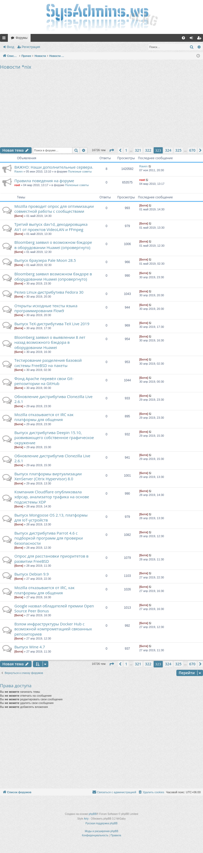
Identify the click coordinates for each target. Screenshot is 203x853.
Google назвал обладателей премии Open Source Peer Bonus (54, 608)
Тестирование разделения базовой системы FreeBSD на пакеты (48, 363)
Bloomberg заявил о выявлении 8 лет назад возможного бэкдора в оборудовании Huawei (49, 342)
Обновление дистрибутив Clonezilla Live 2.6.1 (52, 458)
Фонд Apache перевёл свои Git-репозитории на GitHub (44, 381)
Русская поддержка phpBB (101, 823)
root (17, 185)
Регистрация (31, 47)
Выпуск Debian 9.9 (31, 574)
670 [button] (192, 150)
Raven (18, 171)
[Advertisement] (101, 108)
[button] (111, 150)
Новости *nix (15, 66)
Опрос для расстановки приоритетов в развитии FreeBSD (51, 558)
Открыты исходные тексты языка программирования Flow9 (45, 308)
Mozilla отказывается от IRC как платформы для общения (44, 417)
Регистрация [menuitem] (200, 39)
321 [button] (138, 150)
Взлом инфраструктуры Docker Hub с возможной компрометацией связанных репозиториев (53, 629)
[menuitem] (183, 38)
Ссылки (5, 39)
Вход (10, 47)
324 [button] (168, 150)
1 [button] (126, 150)
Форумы (21, 38)
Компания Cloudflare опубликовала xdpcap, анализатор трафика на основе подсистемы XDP (51, 497)
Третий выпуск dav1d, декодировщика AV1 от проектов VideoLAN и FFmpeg (51, 227)
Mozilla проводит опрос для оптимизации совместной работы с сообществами (54, 209)
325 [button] (178, 150)
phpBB (93, 814)
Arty (86, 818)
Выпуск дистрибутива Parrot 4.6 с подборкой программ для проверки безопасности (48, 538)
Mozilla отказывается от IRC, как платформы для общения (44, 590)
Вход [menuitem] (192, 39)
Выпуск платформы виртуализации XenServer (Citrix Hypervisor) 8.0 (48, 476)
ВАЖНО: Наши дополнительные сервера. (53, 167)
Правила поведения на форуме (44, 180)
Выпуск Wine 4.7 (29, 646)
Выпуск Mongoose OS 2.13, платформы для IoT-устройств (51, 517)
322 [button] (148, 150)
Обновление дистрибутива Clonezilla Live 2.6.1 (53, 399)
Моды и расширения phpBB (101, 831)
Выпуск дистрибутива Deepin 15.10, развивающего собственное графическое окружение (54, 437)
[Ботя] (18, 215)
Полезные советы (79, 171)
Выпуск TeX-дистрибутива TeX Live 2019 (51, 323)
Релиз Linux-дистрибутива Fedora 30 (48, 292)
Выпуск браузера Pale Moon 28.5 (45, 260)
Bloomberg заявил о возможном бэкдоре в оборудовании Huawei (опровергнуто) (53, 245)
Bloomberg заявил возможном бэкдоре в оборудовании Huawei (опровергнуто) (53, 276)
